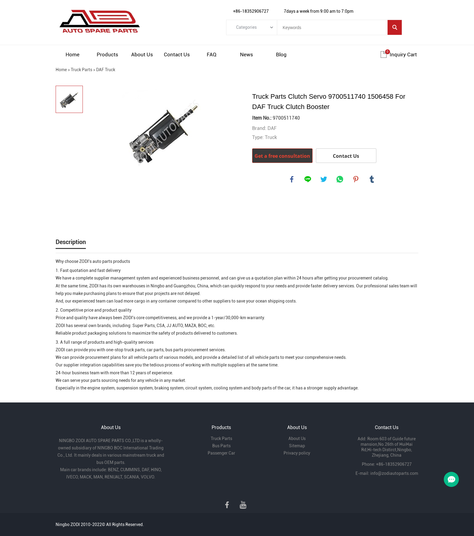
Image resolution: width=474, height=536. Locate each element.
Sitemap (297, 445)
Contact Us (177, 54)
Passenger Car (221, 453)
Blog (281, 54)
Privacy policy (297, 453)
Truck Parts (81, 69)
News (246, 54)
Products (107, 54)
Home (73, 54)
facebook (292, 179)
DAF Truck (105, 69)
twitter (324, 179)
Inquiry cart (403, 54)
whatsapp (340, 179)
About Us (142, 54)
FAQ (211, 54)
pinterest (356, 179)
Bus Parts (221, 445)
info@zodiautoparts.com (394, 473)
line (308, 179)
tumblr (372, 179)
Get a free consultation (282, 156)
